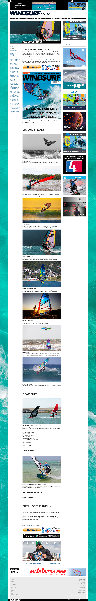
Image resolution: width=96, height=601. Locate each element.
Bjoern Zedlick (13, 68)
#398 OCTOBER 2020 (32, 42)
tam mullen (17, 110)
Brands (53, 18)
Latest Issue (59, 18)
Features (20, 18)
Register (81, 1)
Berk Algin (17, 67)
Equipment (26, 18)
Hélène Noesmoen (14, 84)
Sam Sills (12, 103)
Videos (37, 18)
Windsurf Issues (13, 50)
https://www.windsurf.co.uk (60, 599)
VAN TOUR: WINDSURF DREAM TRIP (32, 563)
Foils (64, 18)
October (15, 92)
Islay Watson (12, 86)
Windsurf (12, 54)
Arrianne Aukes (16, 66)
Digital (51, 59)
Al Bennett (15, 63)
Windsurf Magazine (70, 44)
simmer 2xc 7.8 (13, 107)
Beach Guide (47, 18)
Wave (85, 599)
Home (11, 18)
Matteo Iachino (13, 91)
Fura (14, 76)
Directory (13, 590)
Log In (75, 1)
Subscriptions (81, 592)
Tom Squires (12, 111)
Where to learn (70, 18)
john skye (14, 87)
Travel (41, 18)
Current (12, 51)
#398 (13, 58)
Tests (15, 18)
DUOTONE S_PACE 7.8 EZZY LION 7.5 (14, 74)
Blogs (12, 593)
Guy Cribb (14, 82)
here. (62, 1)
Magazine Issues (13, 53)
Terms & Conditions (15, 596)
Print (47, 59)
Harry (12, 46)
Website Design (79, 599)
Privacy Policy (14, 594)
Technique (32, 18)
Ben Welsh (12, 67)
